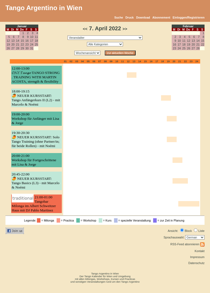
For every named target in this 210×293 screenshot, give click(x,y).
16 (27, 40)
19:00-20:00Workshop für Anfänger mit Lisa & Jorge (35, 118)
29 (22, 48)
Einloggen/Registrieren (189, 17)
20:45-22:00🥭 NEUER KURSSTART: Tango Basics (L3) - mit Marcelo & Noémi (36, 180)
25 (36, 44)
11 (36, 36)
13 (12, 40)
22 (22, 44)
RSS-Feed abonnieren (187, 244)
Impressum (197, 257)
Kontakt (200, 251)
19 (8, 44)
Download (143, 17)
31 (31, 48)
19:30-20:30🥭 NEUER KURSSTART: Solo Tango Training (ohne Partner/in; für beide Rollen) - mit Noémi (36, 139)
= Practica (66, 220)
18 (36, 40)
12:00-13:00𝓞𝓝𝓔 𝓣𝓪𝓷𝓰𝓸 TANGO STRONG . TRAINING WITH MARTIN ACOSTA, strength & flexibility (36, 74)
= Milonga (46, 220)
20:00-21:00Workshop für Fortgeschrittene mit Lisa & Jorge (34, 160)
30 (27, 48)
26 (8, 48)
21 (17, 44)
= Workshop (87, 220)
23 (27, 44)
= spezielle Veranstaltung (133, 220)
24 (31, 44)
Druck (130, 17)
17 (31, 40)
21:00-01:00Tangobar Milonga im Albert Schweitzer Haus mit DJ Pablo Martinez (34, 203)
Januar (22, 26)
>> (124, 29)
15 (22, 40)
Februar (188, 26)
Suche (118, 17)
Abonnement (161, 17)
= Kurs (106, 220)
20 (12, 44)
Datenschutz (196, 263)
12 (8, 40)
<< (85, 29)
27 (12, 48)
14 (17, 40)
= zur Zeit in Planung (169, 220)
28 (17, 48)
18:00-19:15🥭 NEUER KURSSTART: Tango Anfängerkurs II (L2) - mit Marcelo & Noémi (36, 97)
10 (31, 36)
